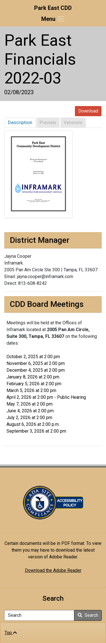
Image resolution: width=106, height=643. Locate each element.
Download (88, 111)
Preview (48, 122)
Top (11, 632)
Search (88, 615)
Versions (73, 122)
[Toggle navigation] (53, 19)
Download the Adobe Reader (53, 570)
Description (20, 122)
